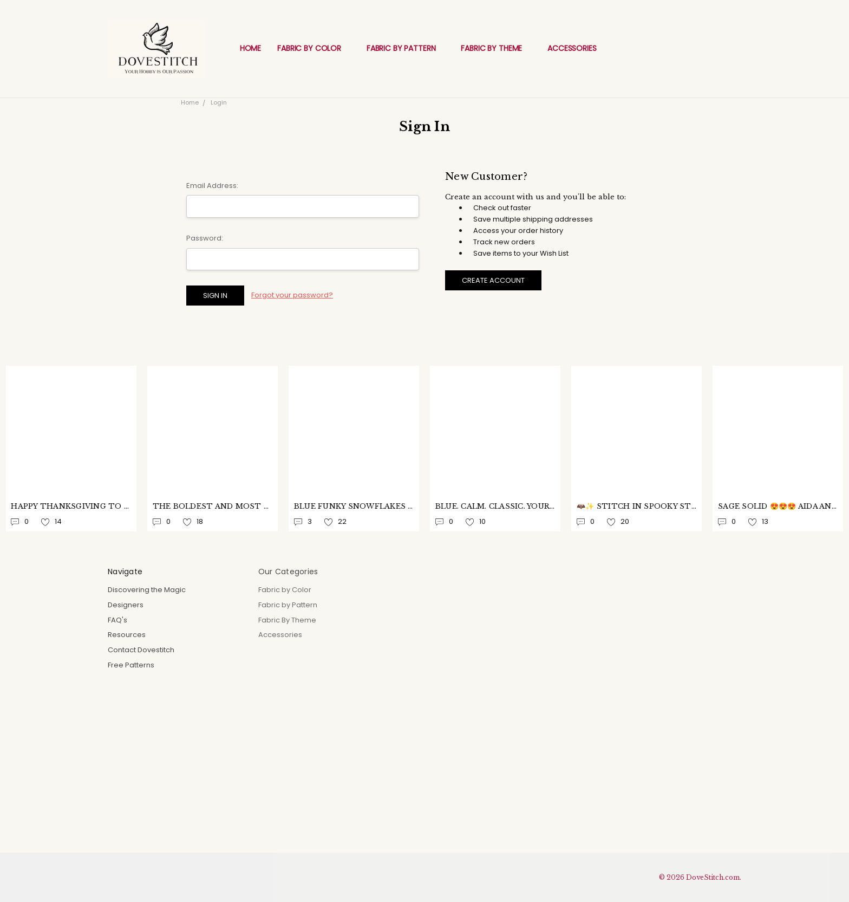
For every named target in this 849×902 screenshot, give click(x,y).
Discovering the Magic (147, 590)
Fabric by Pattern (406, 48)
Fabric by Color (313, 48)
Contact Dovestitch (141, 650)
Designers (125, 605)
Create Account (493, 280)
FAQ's (117, 620)
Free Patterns (131, 665)
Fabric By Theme (496, 48)
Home (250, 48)
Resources (127, 635)
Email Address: (212, 185)
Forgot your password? (292, 295)
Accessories (576, 48)
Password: (204, 238)
